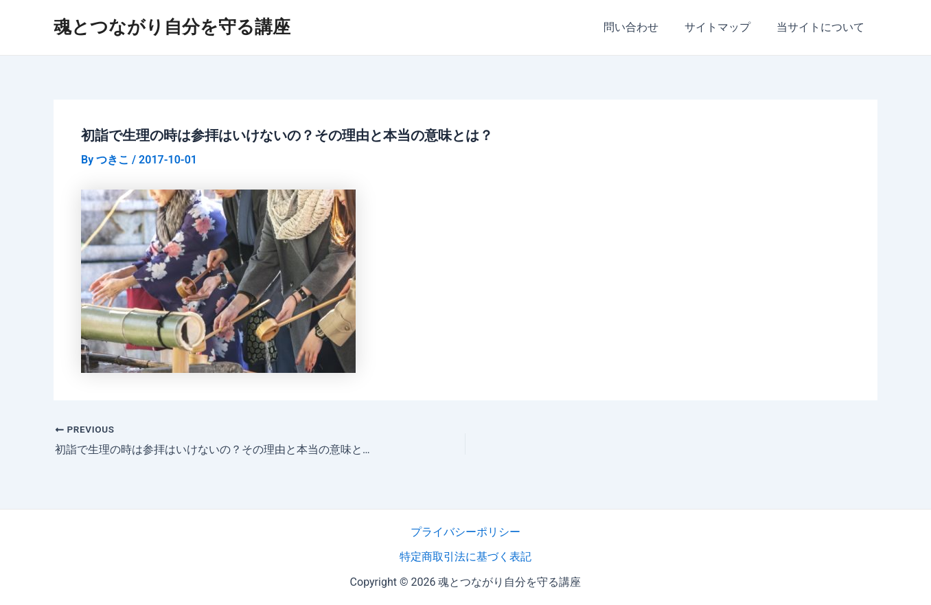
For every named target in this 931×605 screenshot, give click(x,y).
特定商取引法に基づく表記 (465, 556)
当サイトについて (822, 27)
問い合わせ (641, 27)
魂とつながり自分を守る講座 (172, 26)
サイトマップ (724, 27)
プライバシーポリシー (465, 531)
